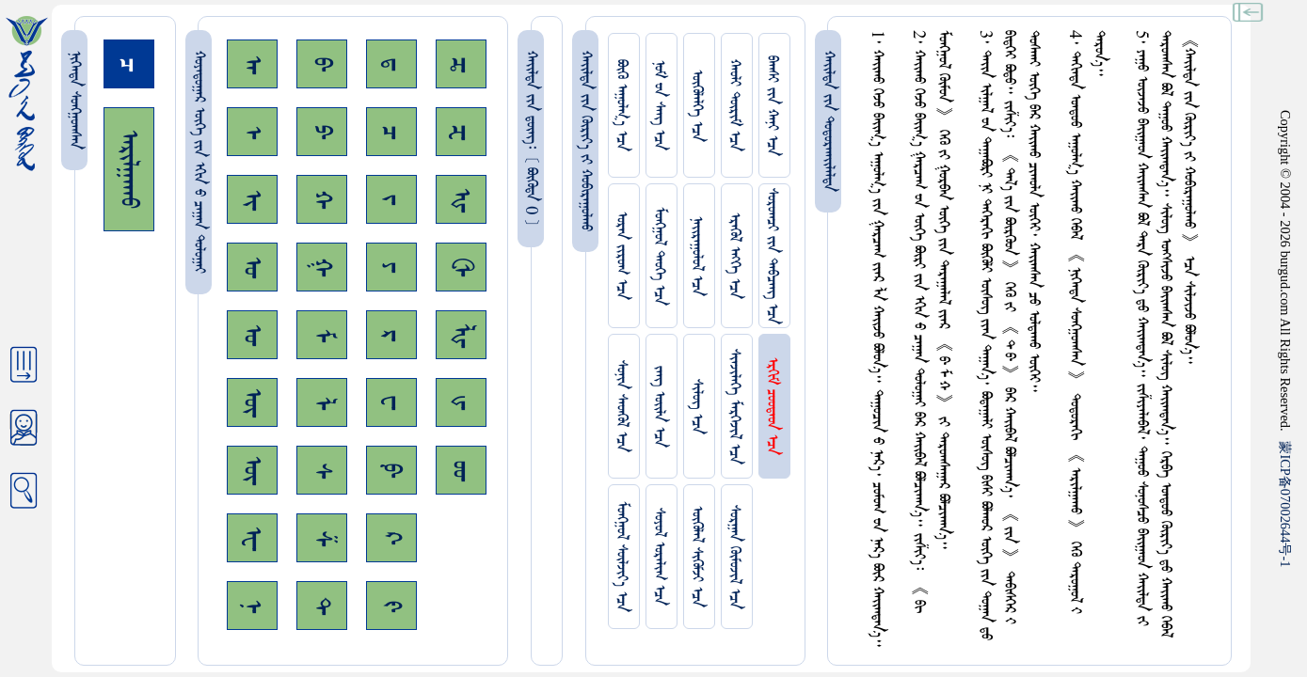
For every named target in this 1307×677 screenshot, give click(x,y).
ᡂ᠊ (461, 470)
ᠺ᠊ (391, 537)
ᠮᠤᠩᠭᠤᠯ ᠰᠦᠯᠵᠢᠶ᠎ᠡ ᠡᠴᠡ (621, 556)
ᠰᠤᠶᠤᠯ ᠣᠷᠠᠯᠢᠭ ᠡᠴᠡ (659, 557)
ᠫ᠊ (322, 131)
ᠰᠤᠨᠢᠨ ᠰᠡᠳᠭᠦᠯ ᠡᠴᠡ (621, 406)
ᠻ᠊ (391, 606)
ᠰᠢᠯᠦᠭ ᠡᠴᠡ (697, 406)
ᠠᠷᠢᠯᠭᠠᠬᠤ (129, 169)
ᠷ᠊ (391, 335)
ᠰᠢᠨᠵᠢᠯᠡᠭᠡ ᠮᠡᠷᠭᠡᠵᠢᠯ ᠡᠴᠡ (734, 406)
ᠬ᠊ (322, 199)
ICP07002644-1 (1285, 504)
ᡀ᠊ (461, 335)
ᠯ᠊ (322, 403)
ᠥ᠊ (252, 402)
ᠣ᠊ (252, 267)
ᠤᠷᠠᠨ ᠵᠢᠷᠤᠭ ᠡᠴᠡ (621, 256)
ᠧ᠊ (252, 538)
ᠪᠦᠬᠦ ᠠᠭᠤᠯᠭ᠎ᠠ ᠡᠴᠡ (621, 105)
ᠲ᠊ (322, 605)
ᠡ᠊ (252, 132)
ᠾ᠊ (461, 200)
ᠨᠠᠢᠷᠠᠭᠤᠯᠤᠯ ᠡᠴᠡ (697, 256)
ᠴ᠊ (391, 132)
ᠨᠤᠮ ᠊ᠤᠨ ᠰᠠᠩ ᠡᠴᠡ (659, 105)
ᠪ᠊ (322, 64)
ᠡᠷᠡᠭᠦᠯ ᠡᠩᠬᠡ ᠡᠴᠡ (734, 256)
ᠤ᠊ (252, 334)
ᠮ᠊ (322, 335)
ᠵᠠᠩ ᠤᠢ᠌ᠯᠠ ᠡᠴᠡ (659, 407)
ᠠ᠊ (252, 64)
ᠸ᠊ (391, 402)
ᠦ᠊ (252, 470)
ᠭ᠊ (322, 267)
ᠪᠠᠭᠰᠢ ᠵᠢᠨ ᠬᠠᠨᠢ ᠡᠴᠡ (772, 105)
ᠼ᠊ (461, 64)
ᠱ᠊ (322, 538)
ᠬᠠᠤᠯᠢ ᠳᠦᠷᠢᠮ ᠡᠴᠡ (734, 105)
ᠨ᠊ (252, 606)
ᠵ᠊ (391, 199)
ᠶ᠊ (391, 267)
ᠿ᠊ (461, 267)
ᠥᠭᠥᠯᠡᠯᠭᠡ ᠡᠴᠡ (697, 106)
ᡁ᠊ (461, 402)
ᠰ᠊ (322, 471)
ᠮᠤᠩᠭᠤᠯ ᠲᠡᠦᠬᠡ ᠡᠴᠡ (659, 256)
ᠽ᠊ (461, 132)
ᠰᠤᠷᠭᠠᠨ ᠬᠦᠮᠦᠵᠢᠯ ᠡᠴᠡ (734, 557)
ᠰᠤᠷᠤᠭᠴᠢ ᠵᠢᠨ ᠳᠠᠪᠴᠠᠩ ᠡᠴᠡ (772, 256)
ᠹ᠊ (391, 470)
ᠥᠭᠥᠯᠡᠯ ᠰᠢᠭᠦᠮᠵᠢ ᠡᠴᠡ (697, 556)
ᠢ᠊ (252, 200)
